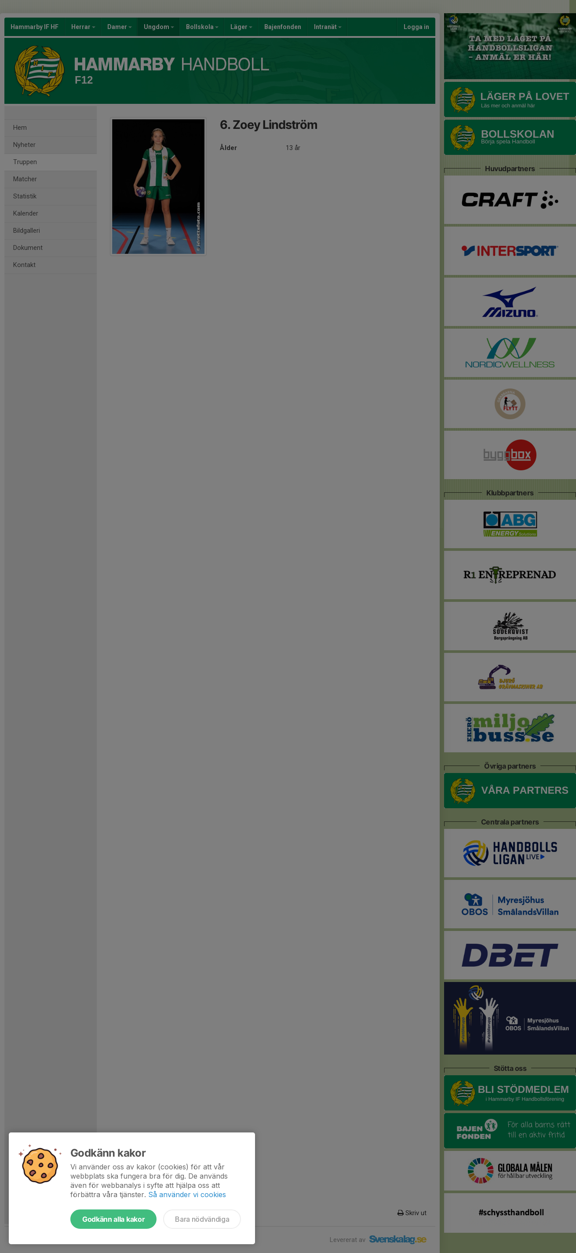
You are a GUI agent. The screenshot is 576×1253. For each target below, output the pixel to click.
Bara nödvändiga (202, 1219)
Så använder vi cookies (187, 1194)
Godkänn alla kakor (113, 1219)
